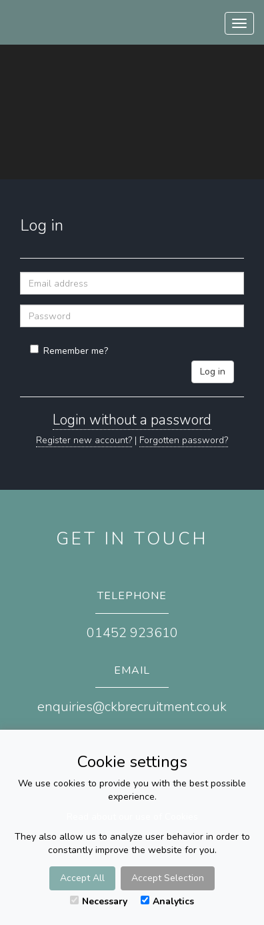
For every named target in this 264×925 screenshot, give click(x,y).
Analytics (167, 901)
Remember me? (69, 351)
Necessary (98, 901)
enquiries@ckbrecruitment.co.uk (132, 707)
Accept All (82, 878)
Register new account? (84, 440)
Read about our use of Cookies (132, 816)
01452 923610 (132, 633)
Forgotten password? (183, 440)
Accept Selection (167, 878)
